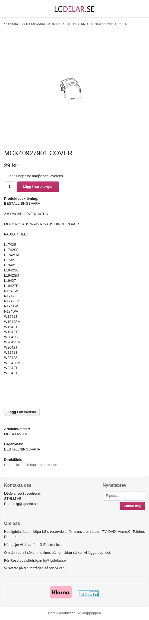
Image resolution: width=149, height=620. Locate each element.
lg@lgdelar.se (54, 560)
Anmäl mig (132, 506)
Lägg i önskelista (22, 412)
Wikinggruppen (89, 613)
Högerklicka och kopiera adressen (30, 465)
